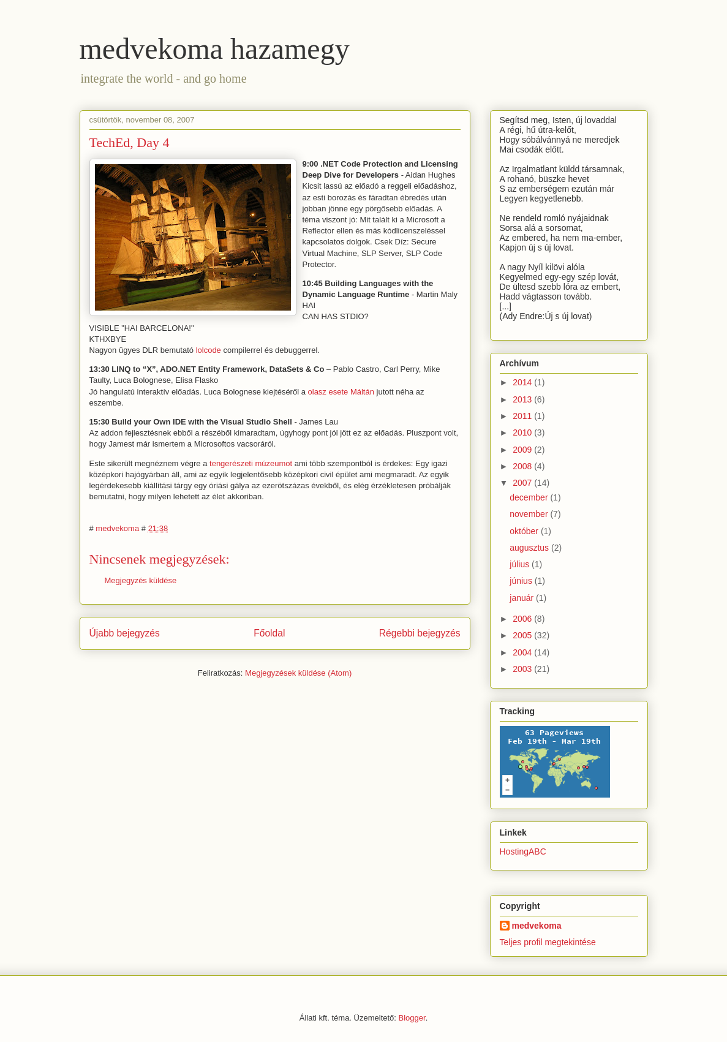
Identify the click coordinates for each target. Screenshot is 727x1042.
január (523, 598)
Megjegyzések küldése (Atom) (298, 673)
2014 (523, 382)
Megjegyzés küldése (141, 580)
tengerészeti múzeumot (250, 463)
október (525, 531)
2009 (523, 450)
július (521, 564)
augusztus (530, 548)
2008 (523, 466)
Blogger (412, 1017)
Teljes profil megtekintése (548, 942)
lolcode (208, 350)
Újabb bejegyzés (124, 633)
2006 (523, 619)
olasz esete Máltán (341, 391)
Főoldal (269, 633)
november (530, 514)
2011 (523, 416)
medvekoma (537, 926)
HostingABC (523, 851)
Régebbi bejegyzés (420, 633)
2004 (523, 652)
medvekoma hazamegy (215, 48)
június (522, 581)
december (530, 497)
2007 (523, 483)
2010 (523, 432)
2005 (523, 635)
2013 (523, 399)
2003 (523, 669)
